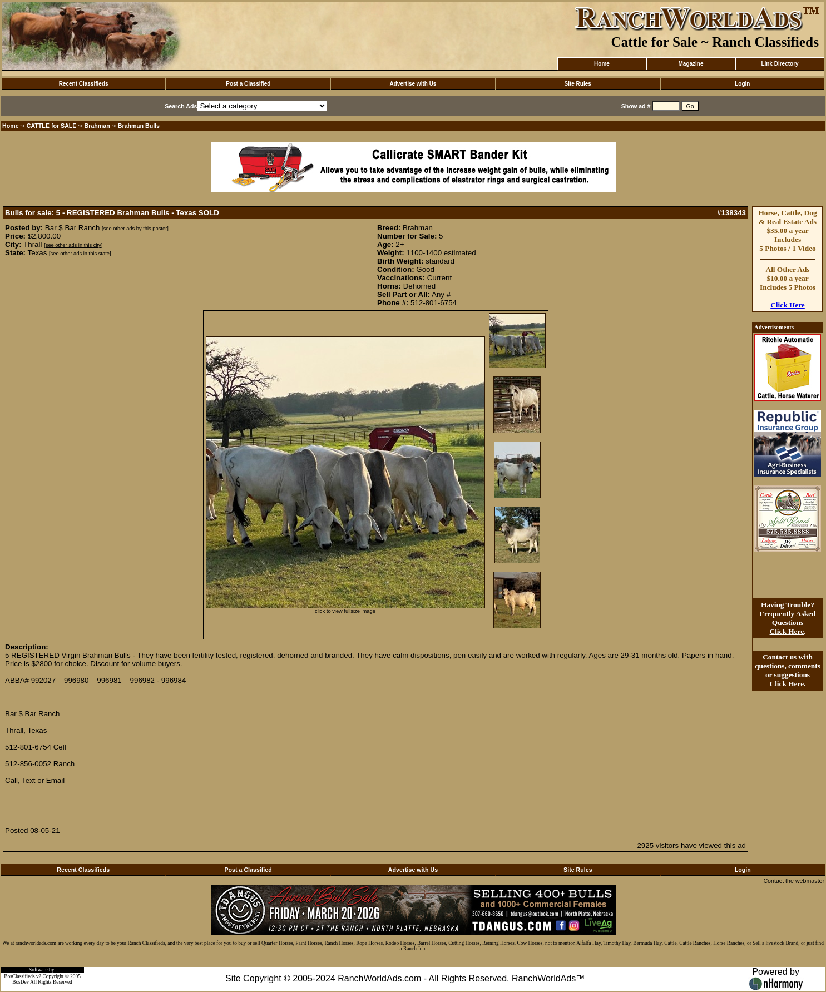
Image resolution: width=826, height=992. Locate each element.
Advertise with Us (413, 84)
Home (602, 64)
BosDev (20, 982)
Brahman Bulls (139, 125)
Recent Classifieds (83, 84)
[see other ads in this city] (73, 245)
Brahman (97, 125)
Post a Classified (248, 84)
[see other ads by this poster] (135, 228)
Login (742, 84)
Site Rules (577, 84)
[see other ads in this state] (80, 253)
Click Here (787, 305)
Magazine (690, 64)
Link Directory (779, 64)
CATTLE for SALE (52, 125)
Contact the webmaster (793, 880)
